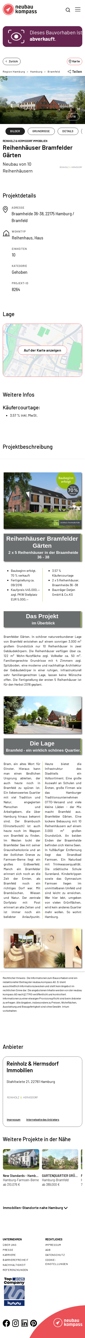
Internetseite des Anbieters (42, 1119)
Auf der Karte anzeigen (42, 350)
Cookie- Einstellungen (56, 1261)
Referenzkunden (15, 1269)
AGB (48, 1249)
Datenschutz (55, 1254)
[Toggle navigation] (77, 9)
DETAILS (67, 131)
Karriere (9, 1254)
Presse (8, 1249)
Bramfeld (54, 71)
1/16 (73, 116)
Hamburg (36, 71)
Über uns (10, 1244)
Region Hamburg (14, 71)
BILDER (15, 131)
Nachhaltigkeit (14, 1264)
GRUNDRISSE (41, 131)
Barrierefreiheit (16, 1259)
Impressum (13, 1119)
